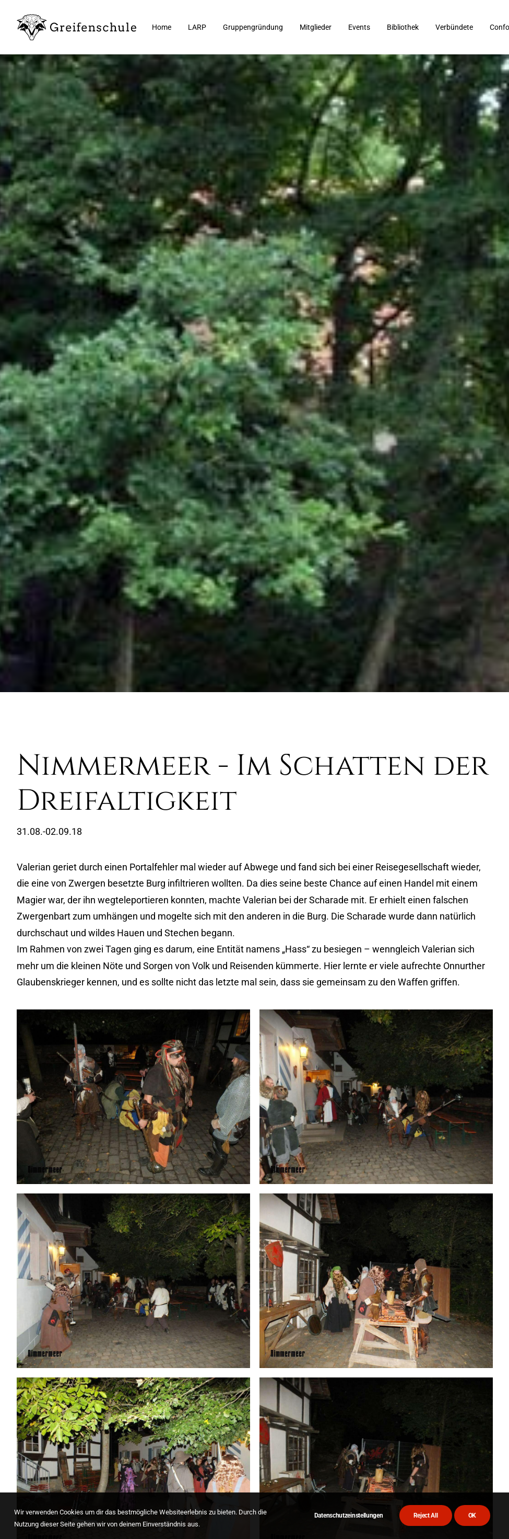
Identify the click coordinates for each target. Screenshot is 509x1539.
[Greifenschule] (77, 27)
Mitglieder (316, 27)
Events (359, 27)
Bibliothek (403, 27)
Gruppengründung (253, 27)
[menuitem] (162, 27)
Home (161, 27)
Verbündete (454, 27)
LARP (197, 27)
